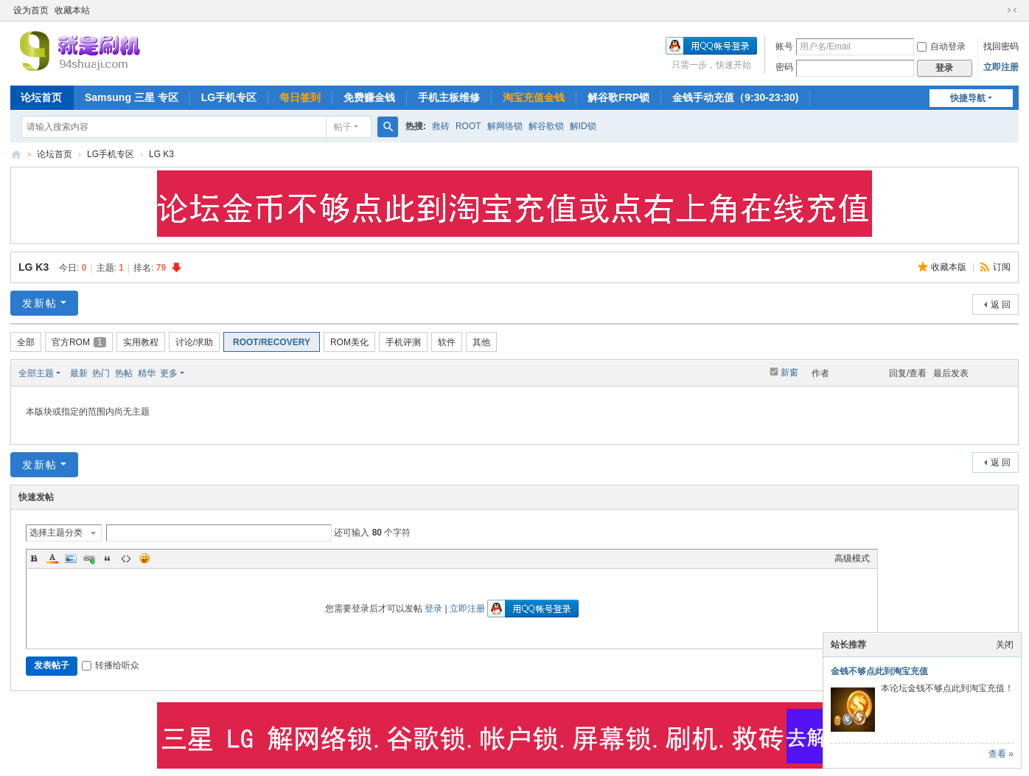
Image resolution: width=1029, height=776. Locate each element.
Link (89, 558)
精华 (147, 373)
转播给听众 (110, 665)
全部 (26, 342)
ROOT (468, 126)
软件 (447, 342)
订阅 (1002, 267)
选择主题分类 (56, 532)
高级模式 (852, 558)
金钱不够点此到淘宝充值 (879, 671)
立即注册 (1001, 67)
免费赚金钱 (369, 97)
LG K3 (161, 154)
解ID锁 (583, 126)
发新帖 (39, 303)
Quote (107, 558)
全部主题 (36, 373)
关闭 (1005, 645)
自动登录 (941, 46)
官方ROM (79, 342)
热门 (101, 373)
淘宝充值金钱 (534, 97)
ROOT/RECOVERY (271, 342)
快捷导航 (968, 98)
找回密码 (1001, 46)
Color (52, 558)
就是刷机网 (16, 154)
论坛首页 (41, 97)
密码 (784, 67)
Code (126, 558)
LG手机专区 (229, 97)
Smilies (144, 558)
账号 (784, 46)
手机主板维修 (449, 97)
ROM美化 (349, 342)
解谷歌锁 (546, 126)
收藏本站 (72, 10)
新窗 (789, 372)
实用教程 (140, 342)
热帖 (124, 373)
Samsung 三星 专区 (131, 97)
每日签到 (300, 97)
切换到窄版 (1012, 10)
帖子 (343, 127)
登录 (433, 608)
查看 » (1001, 754)
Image (70, 558)
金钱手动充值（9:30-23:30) (735, 97)
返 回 (1001, 304)
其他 (481, 342)
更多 (169, 373)
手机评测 (403, 342)
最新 (79, 373)
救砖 (441, 126)
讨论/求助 (194, 342)
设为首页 (31, 10)
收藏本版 (950, 267)
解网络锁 (505, 126)
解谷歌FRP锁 (618, 97)
